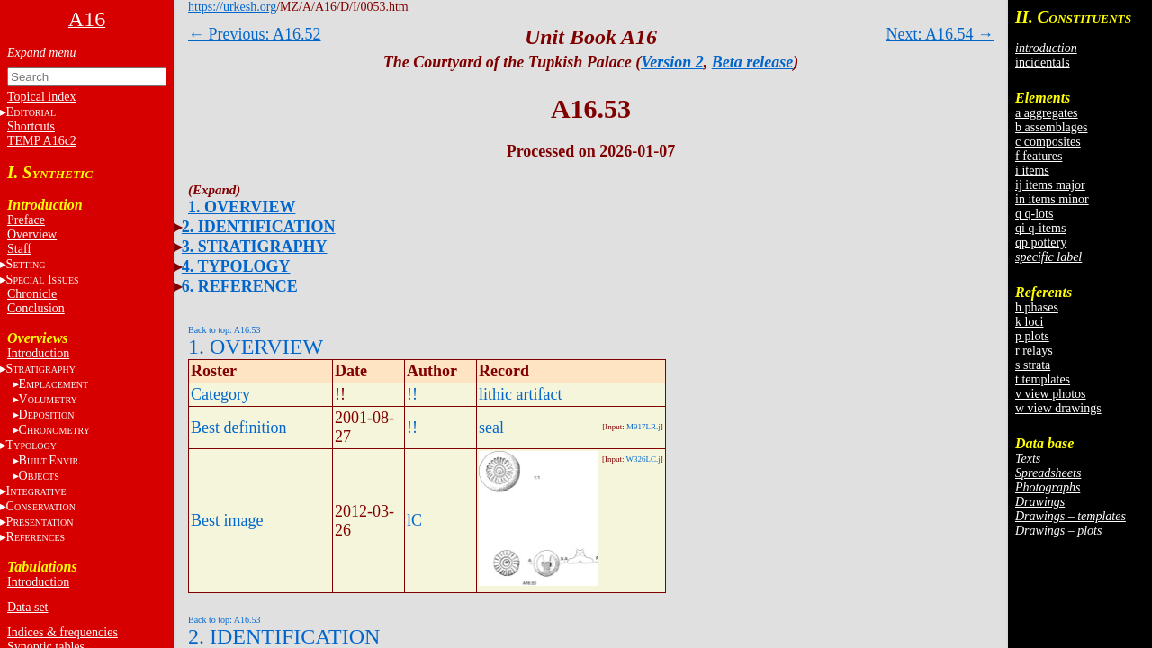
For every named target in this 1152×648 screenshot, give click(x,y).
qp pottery (1040, 242)
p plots (1032, 336)
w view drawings (1058, 408)
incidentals (1042, 62)
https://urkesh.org (232, 7)
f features (1038, 156)
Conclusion (36, 308)
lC (414, 520)
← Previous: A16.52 (254, 34)
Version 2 (672, 62)
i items (1032, 170)
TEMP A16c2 (41, 141)
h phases (1036, 307)
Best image (227, 520)
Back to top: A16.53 (224, 330)
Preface (26, 220)
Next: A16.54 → (940, 34)
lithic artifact (520, 394)
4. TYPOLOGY (236, 266)
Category (220, 394)
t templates (1042, 379)
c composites (1048, 141)
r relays (1034, 350)
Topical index (41, 97)
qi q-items (1040, 228)
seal (491, 427)
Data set (27, 607)
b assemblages (1051, 127)
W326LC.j (643, 459)
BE (50, 460)
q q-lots (1034, 213)
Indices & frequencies (62, 632)
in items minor (1052, 199)
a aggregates (1046, 113)
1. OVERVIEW (241, 207)
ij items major (1050, 185)
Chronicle (32, 294)
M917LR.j (643, 426)
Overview (32, 234)
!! (412, 394)
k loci (1029, 321)
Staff (19, 249)
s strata (1032, 365)
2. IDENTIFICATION (259, 227)
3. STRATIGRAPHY (255, 247)
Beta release (752, 62)
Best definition (239, 427)
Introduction (38, 353)
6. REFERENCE (240, 286)
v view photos (1050, 393)
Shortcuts (31, 126)
